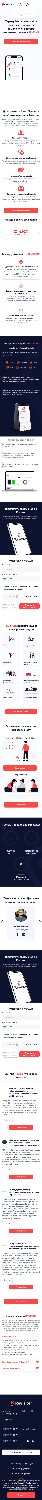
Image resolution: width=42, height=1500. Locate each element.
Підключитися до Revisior (21, 1452)
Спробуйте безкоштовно (21, 41)
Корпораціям (7, 1420)
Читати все (21, 1301)
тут (37, 1485)
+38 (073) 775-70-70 (10, 1441)
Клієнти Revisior (28, 1411)
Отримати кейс (21, 711)
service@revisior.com (30, 1429)
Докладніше (21, 1127)
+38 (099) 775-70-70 (10, 1435)
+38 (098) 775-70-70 (10, 1429)
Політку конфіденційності (11, 608)
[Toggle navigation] (38, 4)
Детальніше (20, 768)
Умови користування (21, 1473)
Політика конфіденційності (21, 1469)
